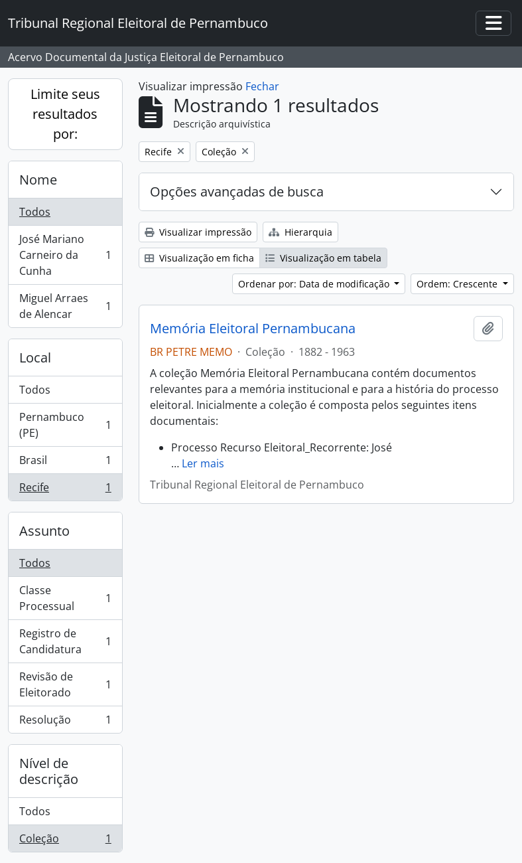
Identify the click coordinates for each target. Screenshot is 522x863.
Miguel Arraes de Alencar (65, 306)
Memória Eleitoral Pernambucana (253, 329)
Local (35, 357)
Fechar (262, 86)
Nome (38, 180)
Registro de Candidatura (65, 641)
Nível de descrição (48, 771)
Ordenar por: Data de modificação (315, 283)
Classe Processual (65, 598)
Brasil (65, 463)
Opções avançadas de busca (237, 191)
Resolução (65, 722)
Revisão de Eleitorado (65, 684)
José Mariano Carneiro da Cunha (65, 255)
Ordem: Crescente (458, 283)
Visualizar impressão (198, 232)
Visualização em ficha (199, 258)
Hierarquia (300, 232)
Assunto (44, 531)
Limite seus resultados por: (65, 114)
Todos (34, 211)
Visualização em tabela (323, 258)
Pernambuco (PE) (65, 425)
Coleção (65, 841)
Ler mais (203, 463)
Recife (65, 490)
